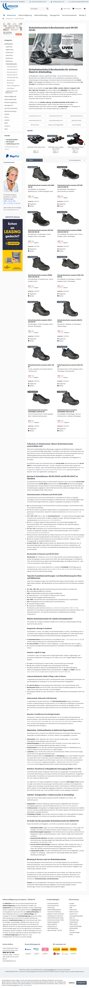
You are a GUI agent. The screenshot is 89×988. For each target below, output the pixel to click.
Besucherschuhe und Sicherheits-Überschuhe (52, 469)
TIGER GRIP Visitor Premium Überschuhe (76, 148)
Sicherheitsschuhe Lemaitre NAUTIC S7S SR (69, 321)
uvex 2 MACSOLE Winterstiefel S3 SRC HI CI (63, 608)
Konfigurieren (81, 983)
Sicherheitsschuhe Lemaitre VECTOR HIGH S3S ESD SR (40, 231)
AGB (71, 907)
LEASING (6, 120)
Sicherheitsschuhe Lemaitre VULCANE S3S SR (41, 186)
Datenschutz (73, 909)
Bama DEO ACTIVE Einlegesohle (68, 806)
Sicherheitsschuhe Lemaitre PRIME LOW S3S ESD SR (69, 231)
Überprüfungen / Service (55, 930)
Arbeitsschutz (8, 44)
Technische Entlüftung (54, 912)
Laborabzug (51, 907)
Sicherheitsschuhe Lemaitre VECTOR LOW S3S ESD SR (69, 186)
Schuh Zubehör (10, 88)
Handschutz (9, 58)
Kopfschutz (9, 47)
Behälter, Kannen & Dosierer (56, 914)
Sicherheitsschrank (53, 905)
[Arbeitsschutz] (11, 15)
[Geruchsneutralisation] (69, 15)
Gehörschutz (9, 52)
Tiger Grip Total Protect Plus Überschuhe (60, 721)
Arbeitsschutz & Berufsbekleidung (53, 927)
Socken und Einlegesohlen (13, 85)
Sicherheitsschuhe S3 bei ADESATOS (38, 533)
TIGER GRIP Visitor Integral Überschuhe (55, 148)
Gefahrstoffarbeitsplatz (54, 909)
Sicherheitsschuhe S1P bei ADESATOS (49, 520)
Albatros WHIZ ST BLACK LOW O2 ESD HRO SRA (60, 569)
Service (6, 117)
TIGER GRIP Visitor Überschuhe (36, 147)
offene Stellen (74, 924)
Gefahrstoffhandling (10, 99)
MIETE (6, 123)
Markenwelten (74, 928)
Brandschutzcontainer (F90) (56, 920)
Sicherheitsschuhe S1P (12, 69)
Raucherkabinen (52, 924)
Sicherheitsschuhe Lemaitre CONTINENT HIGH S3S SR (67, 411)
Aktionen (72, 930)
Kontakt (72, 903)
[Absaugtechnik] (55, 15)
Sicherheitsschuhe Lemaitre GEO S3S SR (70, 366)
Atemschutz (9, 55)
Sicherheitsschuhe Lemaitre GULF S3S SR (41, 366)
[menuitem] (84, 8)
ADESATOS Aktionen (12, 217)
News (6, 129)
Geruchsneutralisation (10, 108)
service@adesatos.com (12, 210)
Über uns (72, 918)
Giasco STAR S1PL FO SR (34, 672)
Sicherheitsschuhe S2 (12, 72)
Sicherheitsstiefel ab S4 (12, 77)
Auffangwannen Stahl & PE (55, 916)
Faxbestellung (74, 922)
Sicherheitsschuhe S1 (12, 66)
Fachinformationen (53, 903)
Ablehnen (72, 983)
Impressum (73, 905)
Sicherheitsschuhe (11, 64)
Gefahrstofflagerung (10, 96)
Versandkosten (50, 969)
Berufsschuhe (10, 83)
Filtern (30, 160)
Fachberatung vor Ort (58, 1)
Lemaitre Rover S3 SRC (75, 639)
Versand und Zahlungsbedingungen (76, 915)
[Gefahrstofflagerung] (25, 15)
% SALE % (7, 126)
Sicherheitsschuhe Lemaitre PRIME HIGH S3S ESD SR (40, 276)
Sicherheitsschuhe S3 (12, 75)
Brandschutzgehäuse (10, 102)
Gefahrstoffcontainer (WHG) (56, 918)
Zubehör (6, 114)
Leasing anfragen (75, 932)
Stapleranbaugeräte (53, 922)
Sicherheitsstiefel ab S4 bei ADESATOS (72, 537)
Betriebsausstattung (10, 111)
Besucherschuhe (11, 80)
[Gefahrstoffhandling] (41, 15)
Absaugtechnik (8, 105)
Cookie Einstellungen (76, 926)
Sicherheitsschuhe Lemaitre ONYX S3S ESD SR (40, 321)
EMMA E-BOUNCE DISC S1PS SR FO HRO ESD (57, 672)
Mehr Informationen (26, 985)
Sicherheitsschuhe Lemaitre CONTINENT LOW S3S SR (37, 411)
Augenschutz (9, 49)
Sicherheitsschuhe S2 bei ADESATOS (44, 526)
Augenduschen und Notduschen (11, 92)
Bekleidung (9, 61)
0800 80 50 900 (84, 1)
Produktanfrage (74, 920)
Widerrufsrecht (74, 912)
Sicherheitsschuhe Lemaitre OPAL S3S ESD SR (70, 276)
